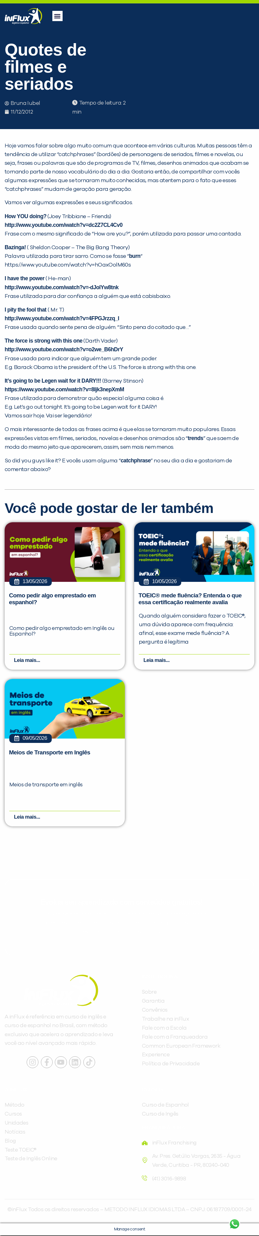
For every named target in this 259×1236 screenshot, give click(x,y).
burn (134, 256)
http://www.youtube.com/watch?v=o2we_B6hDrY (64, 349)
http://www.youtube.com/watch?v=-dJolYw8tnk (62, 287)
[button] (57, 16)
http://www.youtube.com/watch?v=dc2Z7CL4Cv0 (63, 225)
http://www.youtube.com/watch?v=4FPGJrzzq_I (62, 318)
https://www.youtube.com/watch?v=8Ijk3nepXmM (64, 389)
